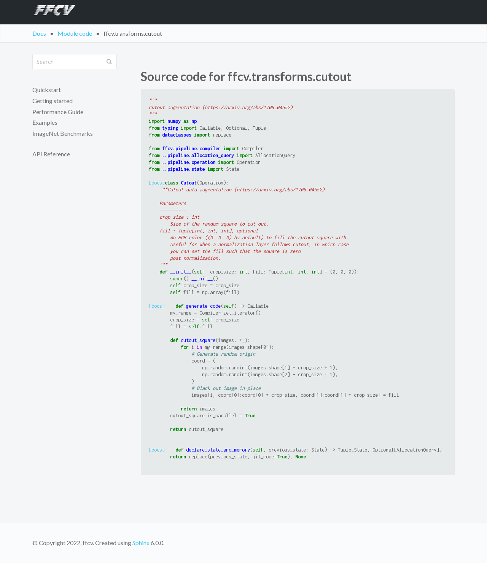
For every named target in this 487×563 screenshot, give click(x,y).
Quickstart (46, 89)
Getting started (52, 100)
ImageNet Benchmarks (62, 133)
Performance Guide (57, 111)
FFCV (51, 12)
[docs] (157, 183)
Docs (39, 33)
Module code (74, 33)
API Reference (51, 153)
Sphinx (141, 542)
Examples (44, 122)
